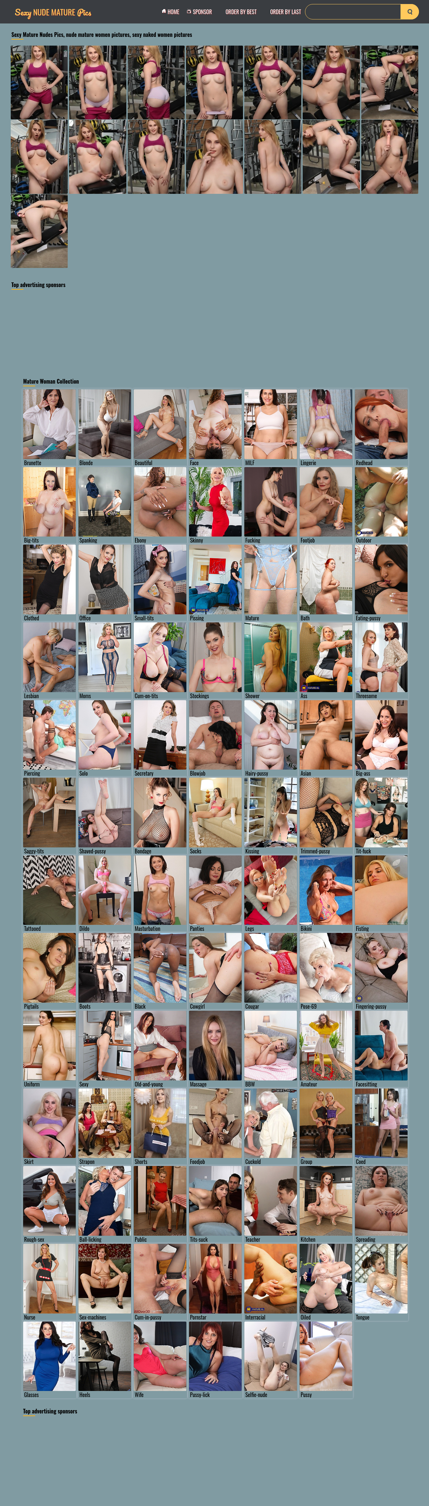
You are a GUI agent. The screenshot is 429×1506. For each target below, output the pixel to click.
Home (172, 12)
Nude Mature (53, 12)
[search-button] (410, 11)
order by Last (285, 12)
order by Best (241, 12)
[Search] (362, 11)
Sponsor (201, 12)
